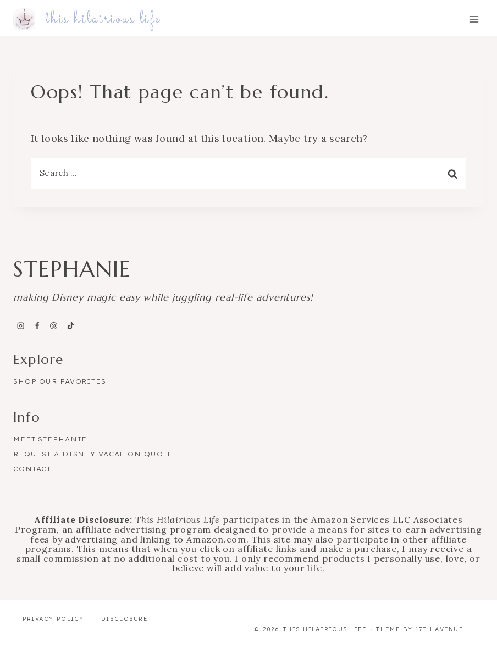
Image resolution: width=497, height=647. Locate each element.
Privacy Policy (53, 619)
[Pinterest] (54, 325)
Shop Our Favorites (59, 381)
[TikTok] (70, 325)
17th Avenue (439, 629)
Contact (32, 469)
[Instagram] (20, 325)
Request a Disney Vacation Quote (93, 454)
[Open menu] (473, 19)
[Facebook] (37, 325)
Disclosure (124, 619)
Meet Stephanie (50, 439)
